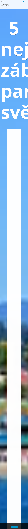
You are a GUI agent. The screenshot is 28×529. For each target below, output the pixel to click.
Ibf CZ (2, 1)
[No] (26, 526)
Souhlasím (14, 526)
